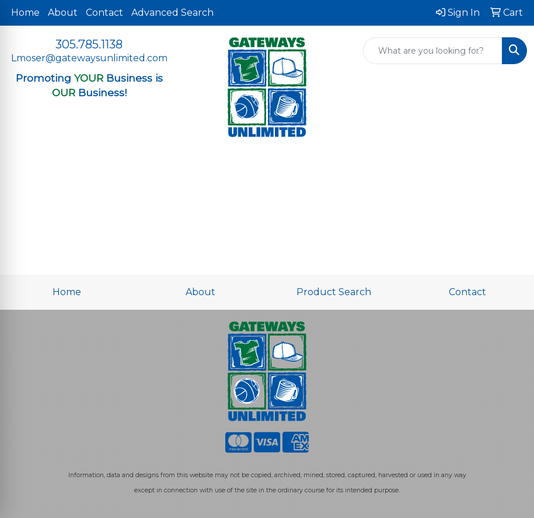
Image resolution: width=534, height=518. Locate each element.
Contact (104, 12)
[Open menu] (510, 166)
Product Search (333, 292)
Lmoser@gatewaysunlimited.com (89, 58)
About (63, 12)
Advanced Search (172, 12)
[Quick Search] (432, 50)
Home (25, 12)
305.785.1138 (89, 44)
